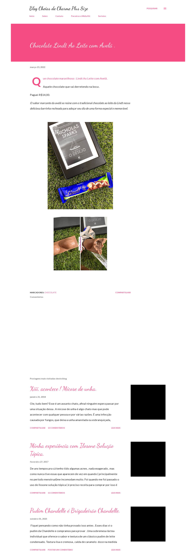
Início (31, 16)
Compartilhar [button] (123, 292)
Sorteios (102, 16)
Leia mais (115, 428)
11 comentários (56, 493)
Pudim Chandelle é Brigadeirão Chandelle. (75, 510)
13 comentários (56, 428)
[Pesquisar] (152, 8)
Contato (59, 16)
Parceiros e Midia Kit (80, 16)
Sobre (45, 16)
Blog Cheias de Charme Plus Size (58, 8)
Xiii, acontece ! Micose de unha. (63, 388)
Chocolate (50, 292)
